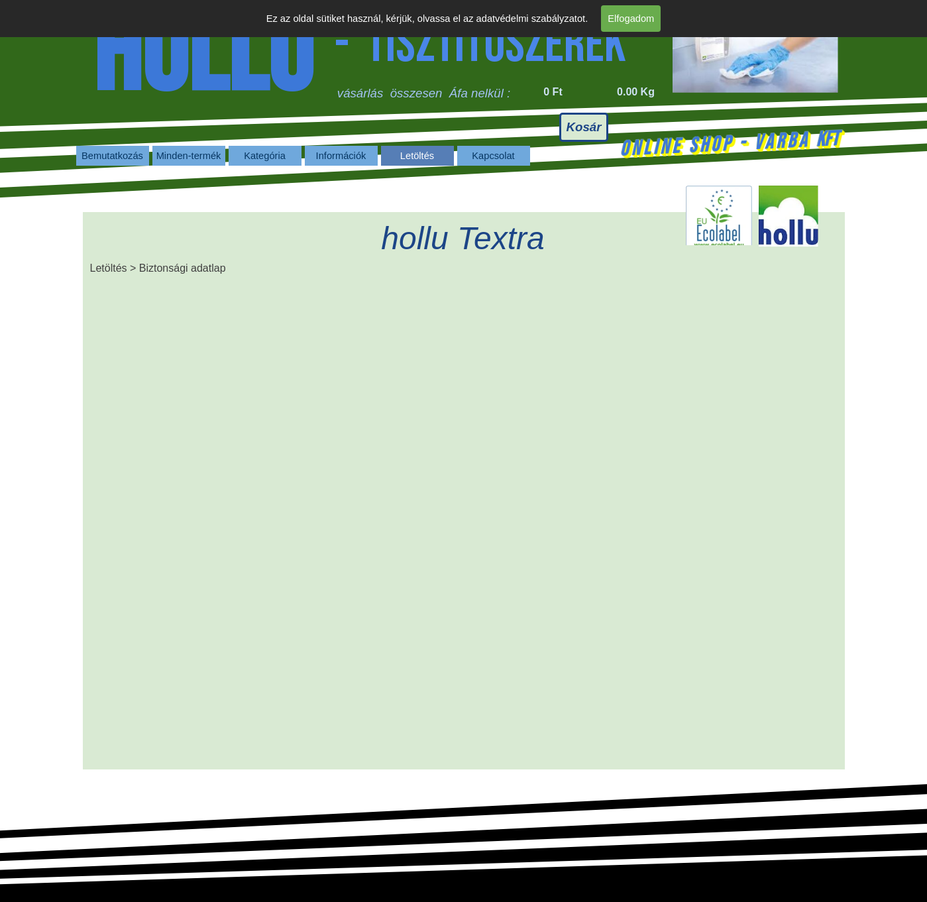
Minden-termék (188, 155)
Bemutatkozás (112, 155)
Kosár (584, 127)
